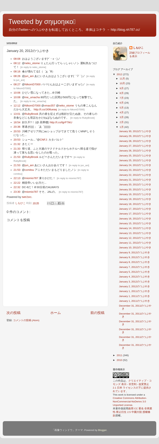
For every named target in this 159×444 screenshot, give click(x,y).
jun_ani (29, 76)
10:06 (16, 92)
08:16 (16, 71)
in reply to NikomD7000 (71, 109)
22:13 (16, 178)
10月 (123, 83)
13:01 (16, 113)
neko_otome (32, 63)
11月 (123, 78)
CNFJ (43, 139)
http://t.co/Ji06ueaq (45, 109)
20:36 (16, 126)
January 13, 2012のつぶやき (135, 233)
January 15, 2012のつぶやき (135, 223)
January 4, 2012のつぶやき (134, 276)
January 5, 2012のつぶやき (134, 271)
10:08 (16, 97)
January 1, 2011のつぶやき (134, 291)
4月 (122, 112)
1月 (122, 127)
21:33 (16, 148)
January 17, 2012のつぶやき (135, 208)
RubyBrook (31, 113)
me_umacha (32, 97)
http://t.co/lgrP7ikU (61, 122)
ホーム (55, 313)
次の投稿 (13, 313)
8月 (122, 93)
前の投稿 (97, 313)
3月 (122, 117)
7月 (122, 98)
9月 (122, 88)
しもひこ (138, 47)
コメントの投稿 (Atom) (26, 320)
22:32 (16, 187)
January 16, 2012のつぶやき (135, 218)
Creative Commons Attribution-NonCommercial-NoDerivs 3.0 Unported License (130, 401)
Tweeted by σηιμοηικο (42, 21)
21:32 (16, 144)
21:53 (16, 156)
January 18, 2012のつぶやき (135, 204)
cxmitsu (29, 169)
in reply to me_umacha (33, 101)
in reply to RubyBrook (82, 117)
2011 (120, 355)
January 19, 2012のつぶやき (135, 194)
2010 (120, 360)
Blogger (102, 430)
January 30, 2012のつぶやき (135, 131)
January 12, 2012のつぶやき (135, 238)
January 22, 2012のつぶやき (135, 175)
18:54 (16, 122)
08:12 (16, 63)
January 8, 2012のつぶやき (134, 262)
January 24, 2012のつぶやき (135, 165)
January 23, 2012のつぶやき (135, 170)
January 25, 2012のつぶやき (135, 155)
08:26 (16, 76)
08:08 (16, 58)
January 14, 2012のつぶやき (135, 228)
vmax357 (49, 105)
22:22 (16, 182)
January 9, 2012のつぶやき (134, 252)
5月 (122, 107)
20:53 (16, 131)
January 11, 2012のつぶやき (135, 242)
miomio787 (31, 178)
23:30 (16, 191)
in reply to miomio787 (68, 178)
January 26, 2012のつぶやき (135, 150)
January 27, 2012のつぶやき (135, 145)
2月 (122, 122)
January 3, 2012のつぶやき (134, 281)
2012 (120, 74)
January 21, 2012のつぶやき (135, 179)
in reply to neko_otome (33, 67)
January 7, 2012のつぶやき (134, 267)
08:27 (16, 84)
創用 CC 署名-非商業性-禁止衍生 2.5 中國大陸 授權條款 (132, 412)
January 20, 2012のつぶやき (135, 184)
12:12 (16, 105)
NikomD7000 (33, 84)
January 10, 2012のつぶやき (135, 247)
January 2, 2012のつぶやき (134, 286)
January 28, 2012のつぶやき (135, 141)
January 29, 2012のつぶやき (135, 136)
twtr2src (27, 196)
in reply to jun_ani (79, 165)
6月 (122, 102)
